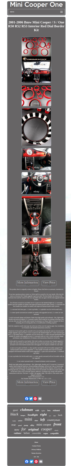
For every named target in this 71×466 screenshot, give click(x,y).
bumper (23, 415)
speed (20, 425)
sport (15, 410)
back (60, 415)
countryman (53, 420)
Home (36, 442)
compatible (54, 433)
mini (28, 419)
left (42, 419)
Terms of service (36, 453)
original (33, 429)
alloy (32, 425)
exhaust (56, 410)
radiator (17, 433)
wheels (56, 430)
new (16, 429)
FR (38, 457)
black (14, 414)
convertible (36, 433)
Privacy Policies (36, 449)
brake (14, 421)
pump (26, 425)
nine (54, 415)
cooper (46, 429)
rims (36, 420)
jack (50, 415)
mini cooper (43, 424)
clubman (26, 410)
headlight (33, 414)
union (20, 421)
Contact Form (36, 446)
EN (35, 457)
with (37, 410)
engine (45, 433)
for (23, 429)
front (57, 424)
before (27, 433)
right (43, 414)
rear (13, 424)
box (48, 410)
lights (43, 411)
